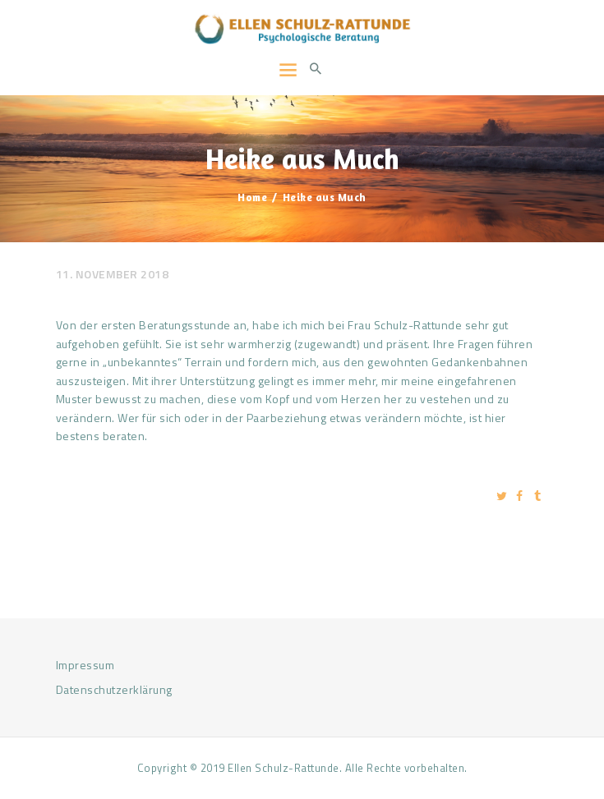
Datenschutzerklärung (114, 689)
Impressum (85, 664)
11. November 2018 (112, 273)
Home (252, 197)
